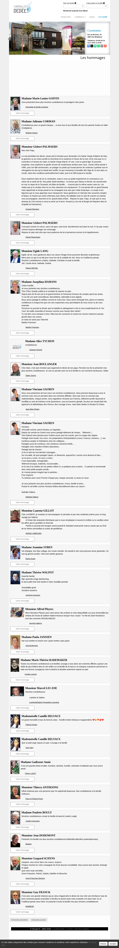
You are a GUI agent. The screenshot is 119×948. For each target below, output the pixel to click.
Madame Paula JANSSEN (37, 637)
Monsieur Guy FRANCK (36, 892)
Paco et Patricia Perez (34, 799)
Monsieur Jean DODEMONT (39, 835)
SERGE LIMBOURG (34, 533)
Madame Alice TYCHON (39, 341)
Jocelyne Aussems (33, 595)
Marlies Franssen (32, 327)
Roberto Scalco (32, 133)
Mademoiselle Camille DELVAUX (41, 716)
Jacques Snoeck (35, 350)
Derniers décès (66, 17)
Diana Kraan (30, 559)
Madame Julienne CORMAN (38, 121)
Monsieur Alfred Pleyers (39, 609)
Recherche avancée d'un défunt (75, 11)
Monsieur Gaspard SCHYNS (38, 858)
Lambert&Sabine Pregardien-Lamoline (44, 702)
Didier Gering (31, 376)
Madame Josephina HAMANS (39, 281)
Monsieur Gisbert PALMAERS (40, 146)
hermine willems (35, 623)
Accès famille (102, 17)
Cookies (69, 929)
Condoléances (80, 17)
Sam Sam (29, 748)
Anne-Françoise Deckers (35, 878)
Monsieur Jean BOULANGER (39, 364)
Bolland (28, 844)
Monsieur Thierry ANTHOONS (40, 787)
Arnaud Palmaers (32, 209)
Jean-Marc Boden (32, 409)
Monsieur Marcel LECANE (41, 688)
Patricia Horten (31, 725)
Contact (92, 17)
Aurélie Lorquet (31, 674)
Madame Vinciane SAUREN (38, 389)
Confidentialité (59, 929)
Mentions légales (82, 929)
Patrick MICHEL (32, 268)
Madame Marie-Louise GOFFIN (40, 98)
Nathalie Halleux (32, 497)
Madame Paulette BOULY (37, 812)
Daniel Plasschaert (33, 237)
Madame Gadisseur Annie (36, 762)
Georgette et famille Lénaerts (37, 107)
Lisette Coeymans (33, 821)
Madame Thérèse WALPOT (38, 572)
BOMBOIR (30, 906)
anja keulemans (32, 646)
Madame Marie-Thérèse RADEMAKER (44, 659)
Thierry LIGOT (30, 773)
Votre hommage (22, 113)
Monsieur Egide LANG (35, 251)
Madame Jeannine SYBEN (37, 547)
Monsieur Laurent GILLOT (38, 510)
